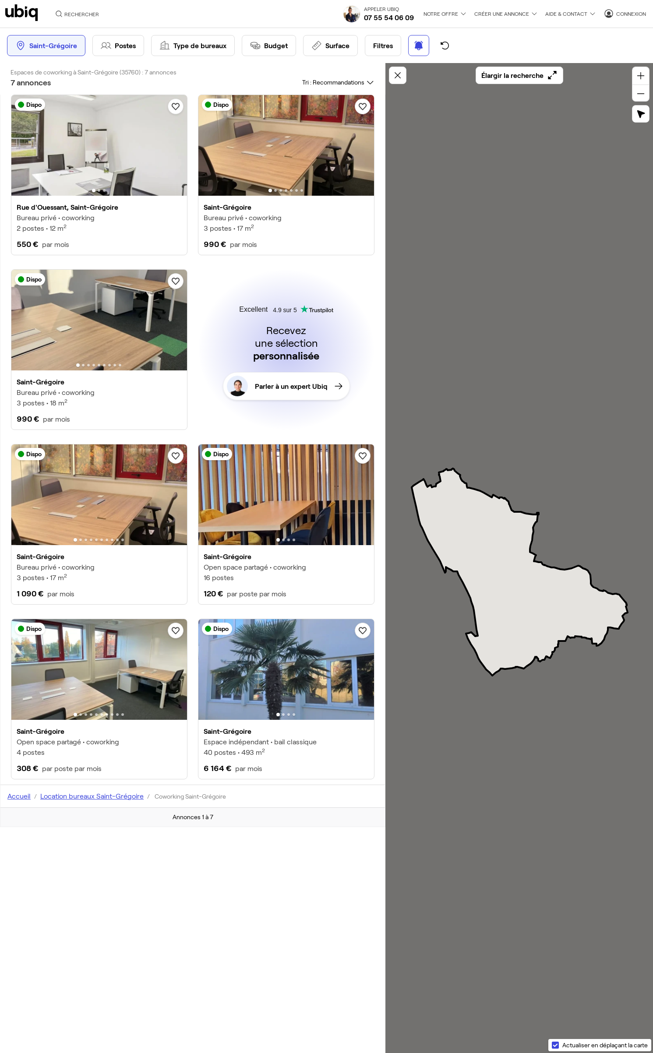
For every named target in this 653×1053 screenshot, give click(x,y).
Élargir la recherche (519, 75)
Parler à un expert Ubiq (284, 386)
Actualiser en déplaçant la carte (605, 1045)
